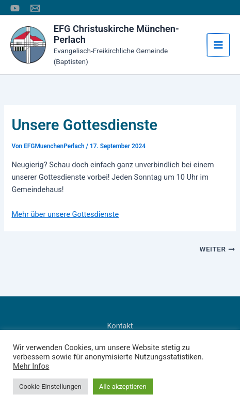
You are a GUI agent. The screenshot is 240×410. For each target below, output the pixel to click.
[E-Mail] (35, 8)
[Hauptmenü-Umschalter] (218, 45)
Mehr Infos (31, 366)
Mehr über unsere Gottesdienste (65, 214)
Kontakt (120, 325)
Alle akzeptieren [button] (123, 386)
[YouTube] (15, 8)
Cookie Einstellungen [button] (50, 386)
